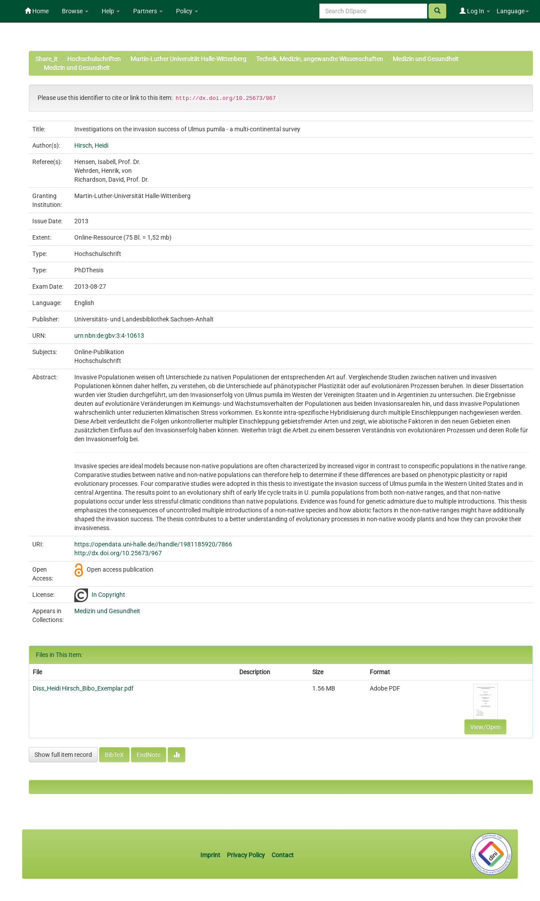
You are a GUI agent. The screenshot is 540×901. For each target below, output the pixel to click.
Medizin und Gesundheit (426, 58)
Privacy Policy (246, 855)
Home (37, 11)
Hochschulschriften (94, 58)
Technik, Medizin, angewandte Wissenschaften (319, 58)
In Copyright (108, 594)
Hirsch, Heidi (91, 145)
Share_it (46, 58)
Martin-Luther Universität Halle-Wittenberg (188, 58)
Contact (283, 855)
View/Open (485, 726)
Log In (475, 11)
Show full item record (63, 754)
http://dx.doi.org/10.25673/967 (118, 553)
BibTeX (114, 754)
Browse (75, 11)
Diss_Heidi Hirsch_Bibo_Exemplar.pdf (83, 688)
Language (513, 11)
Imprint (211, 855)
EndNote (149, 754)
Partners (148, 11)
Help (111, 11)
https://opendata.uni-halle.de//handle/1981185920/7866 (153, 544)
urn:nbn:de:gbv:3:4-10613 (109, 335)
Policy (187, 11)
